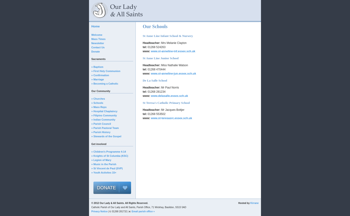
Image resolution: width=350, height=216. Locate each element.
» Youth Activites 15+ (103, 172)
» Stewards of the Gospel (106, 136)
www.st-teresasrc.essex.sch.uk (171, 118)
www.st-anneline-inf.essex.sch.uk (173, 51)
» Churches (98, 98)
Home (95, 26)
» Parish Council (101, 123)
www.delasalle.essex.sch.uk (169, 96)
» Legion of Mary (101, 160)
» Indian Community (103, 119)
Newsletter (97, 43)
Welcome (96, 34)
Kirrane (254, 203)
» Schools (97, 102)
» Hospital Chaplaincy (104, 111)
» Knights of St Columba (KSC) (109, 155)
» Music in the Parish (103, 164)
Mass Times (98, 39)
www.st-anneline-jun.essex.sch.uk (173, 73)
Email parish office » (143, 211)
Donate (95, 51)
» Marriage (97, 79)
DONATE (106, 187)
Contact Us (98, 47)
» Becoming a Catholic (104, 83)
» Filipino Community (104, 115)
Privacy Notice (99, 211)
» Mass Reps (98, 107)
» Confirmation (100, 75)
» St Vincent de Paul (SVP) (107, 168)
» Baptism (97, 66)
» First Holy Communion (105, 71)
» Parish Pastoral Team (105, 128)
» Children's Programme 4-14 (108, 151)
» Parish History (100, 132)
